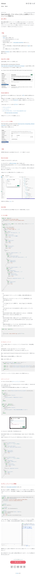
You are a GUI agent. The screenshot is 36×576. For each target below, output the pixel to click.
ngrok (29, 45)
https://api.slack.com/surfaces (12, 112)
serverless (7, 51)
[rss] (32, 3)
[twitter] (34, 3)
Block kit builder (13, 163)
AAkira (17, 573)
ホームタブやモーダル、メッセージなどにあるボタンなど (14, 110)
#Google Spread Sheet (31, 12)
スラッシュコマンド (7, 107)
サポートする (18, 562)
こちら (10, 201)
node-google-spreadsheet (18, 42)
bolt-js (4, 37)
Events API (16, 100)
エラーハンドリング (16, 381)
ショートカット (6, 109)
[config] (24, 3)
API (23, 95)
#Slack (25, 12)
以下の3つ (16, 104)
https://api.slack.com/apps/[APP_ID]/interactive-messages (12, 65)
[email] (26, 3)
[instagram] (30, 3)
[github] (28, 3)
